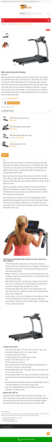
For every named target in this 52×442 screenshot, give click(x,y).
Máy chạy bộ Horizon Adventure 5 (19, 118)
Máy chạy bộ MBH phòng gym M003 (20, 127)
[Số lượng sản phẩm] (3, 102)
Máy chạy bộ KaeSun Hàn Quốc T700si (21, 135)
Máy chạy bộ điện (12, 24)
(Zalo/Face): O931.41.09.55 (14, 1)
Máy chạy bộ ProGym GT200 (18, 144)
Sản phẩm (48, 18)
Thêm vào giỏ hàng (13, 103)
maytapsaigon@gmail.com (33, 1)
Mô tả (5, 155)
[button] (47, 111)
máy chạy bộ (19, 296)
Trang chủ (3, 24)
